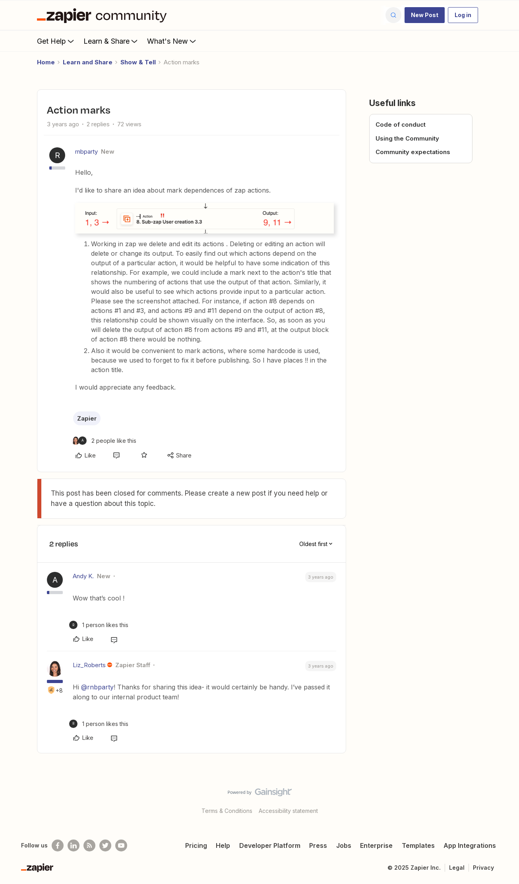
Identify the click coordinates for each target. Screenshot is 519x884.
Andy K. (83, 576)
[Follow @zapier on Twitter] (105, 845)
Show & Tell (138, 62)
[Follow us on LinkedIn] (73, 845)
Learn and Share (87, 62)
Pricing (196, 845)
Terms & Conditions (226, 810)
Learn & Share (111, 41)
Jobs (343, 845)
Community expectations (413, 152)
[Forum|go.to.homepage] (103, 15)
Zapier (87, 418)
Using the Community (407, 138)
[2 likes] (104, 440)
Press (318, 845)
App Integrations (469, 845)
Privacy (483, 867)
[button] (425, 15)
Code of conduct (401, 124)
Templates (418, 845)
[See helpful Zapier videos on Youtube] (121, 845)
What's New (172, 41)
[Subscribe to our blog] (89, 845)
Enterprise (376, 845)
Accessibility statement (288, 810)
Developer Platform (269, 845)
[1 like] (98, 625)
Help (223, 845)
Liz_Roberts (89, 665)
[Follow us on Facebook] (58, 845)
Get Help (56, 41)
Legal (457, 867)
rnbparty (86, 151)
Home (46, 62)
